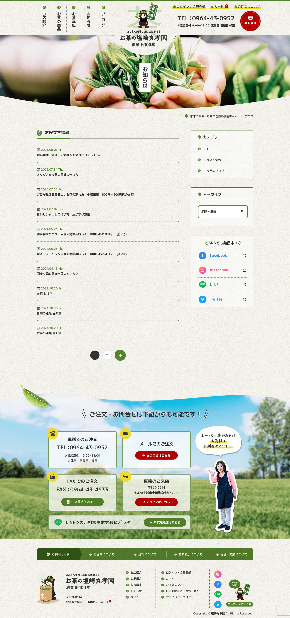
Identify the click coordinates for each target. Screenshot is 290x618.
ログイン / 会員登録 (176, 573)
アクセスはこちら (156, 502)
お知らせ (134, 591)
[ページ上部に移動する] (239, 590)
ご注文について (173, 585)
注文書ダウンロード (82, 502)
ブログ (249, 116)
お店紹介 (134, 573)
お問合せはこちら (156, 455)
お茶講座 (134, 585)
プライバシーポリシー (177, 597)
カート (167, 579)
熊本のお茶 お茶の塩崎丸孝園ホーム (211, 116)
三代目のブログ (211, 171)
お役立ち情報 (209, 160)
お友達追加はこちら (165, 522)
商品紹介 (134, 579)
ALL (203, 149)
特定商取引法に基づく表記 (180, 591)
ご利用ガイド (58, 554)
